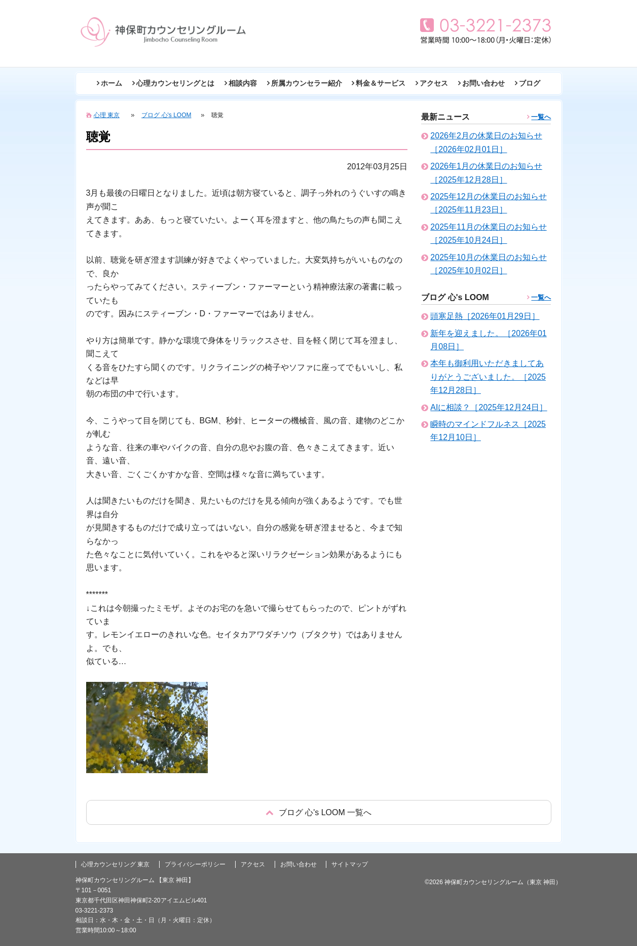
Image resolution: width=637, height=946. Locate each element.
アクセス (434, 83)
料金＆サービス (380, 83)
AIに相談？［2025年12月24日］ (488, 407)
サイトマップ (349, 864)
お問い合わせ (483, 83)
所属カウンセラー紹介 (306, 83)
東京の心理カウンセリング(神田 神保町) (163, 32)
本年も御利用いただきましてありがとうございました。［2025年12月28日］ (488, 376)
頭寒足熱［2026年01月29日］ (484, 316)
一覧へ (541, 117)
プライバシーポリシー (195, 864)
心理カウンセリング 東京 (115, 864)
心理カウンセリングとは (175, 83)
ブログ (529, 83)
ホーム (111, 83)
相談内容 (243, 83)
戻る (319, 812)
